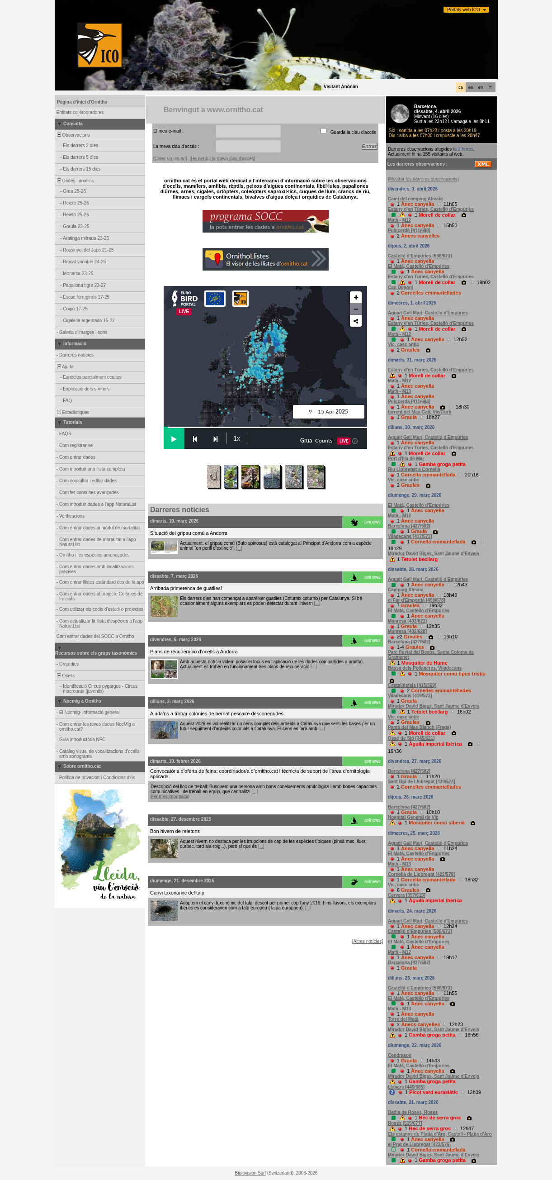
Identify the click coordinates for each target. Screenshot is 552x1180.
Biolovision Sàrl (250, 1172)
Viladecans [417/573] (410, 536)
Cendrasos (399, 1055)
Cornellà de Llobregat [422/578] (421, 874)
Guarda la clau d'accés (353, 132)
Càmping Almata (406, 589)
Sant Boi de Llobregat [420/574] (421, 781)
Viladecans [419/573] (410, 695)
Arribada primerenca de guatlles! (186, 588)
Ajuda (65, 366)
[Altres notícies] (367, 941)
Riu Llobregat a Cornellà (414, 469)
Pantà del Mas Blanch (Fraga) (419, 727)
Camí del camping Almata (415, 198)
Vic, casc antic (403, 344)
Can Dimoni (400, 287)
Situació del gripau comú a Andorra (188, 533)
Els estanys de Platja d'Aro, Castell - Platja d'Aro (440, 1134)
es (470, 87)
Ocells (65, 675)
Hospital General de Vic (413, 817)
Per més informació (170, 796)
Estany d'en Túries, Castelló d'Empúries (431, 209)
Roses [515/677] (405, 1123)
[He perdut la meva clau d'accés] (222, 158)
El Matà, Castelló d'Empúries (418, 266)
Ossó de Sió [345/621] (411, 738)
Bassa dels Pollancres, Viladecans (425, 668)
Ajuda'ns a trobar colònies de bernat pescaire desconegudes (216, 713)
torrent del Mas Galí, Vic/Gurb (419, 411)
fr (490, 87)
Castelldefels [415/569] (412, 685)
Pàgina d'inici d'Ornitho (82, 102)
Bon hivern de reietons (175, 831)
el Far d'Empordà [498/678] (416, 600)
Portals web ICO (463, 9)
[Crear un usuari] (170, 158)
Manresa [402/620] (407, 631)
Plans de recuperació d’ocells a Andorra (194, 651)
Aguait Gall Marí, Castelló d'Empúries (428, 312)
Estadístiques (73, 412)
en (480, 87)
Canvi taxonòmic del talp (177, 892)
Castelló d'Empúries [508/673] (420, 255)
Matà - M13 (399, 391)
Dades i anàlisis (75, 180)
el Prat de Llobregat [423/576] (419, 1144)
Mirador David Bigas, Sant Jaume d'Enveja (433, 553)
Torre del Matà (403, 1019)
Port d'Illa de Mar (406, 458)
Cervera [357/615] (406, 895)
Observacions (73, 135)
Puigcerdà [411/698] (409, 230)
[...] (239, 548)
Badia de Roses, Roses (413, 1112)
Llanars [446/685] (406, 1087)
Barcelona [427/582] (409, 525)
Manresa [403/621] (407, 621)
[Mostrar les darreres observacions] (423, 178)
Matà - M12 (399, 220)
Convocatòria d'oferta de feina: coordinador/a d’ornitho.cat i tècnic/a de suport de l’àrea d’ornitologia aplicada (260, 773)
